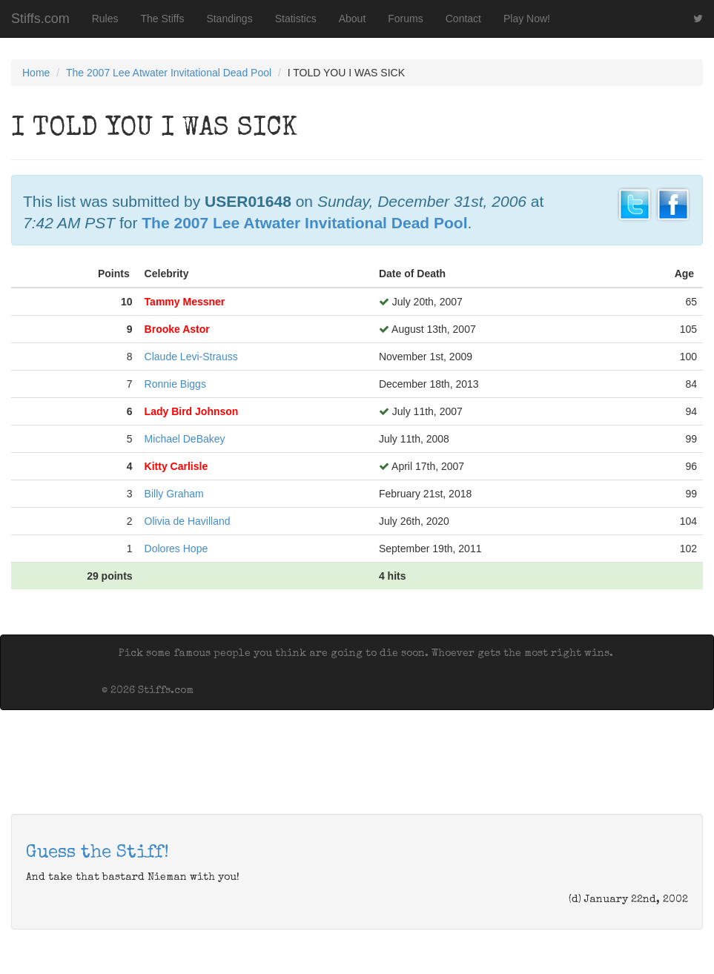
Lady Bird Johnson (192, 411)
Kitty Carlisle (176, 466)
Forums (405, 18)
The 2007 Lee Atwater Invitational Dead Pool (168, 73)
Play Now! (526, 18)
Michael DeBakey (185, 439)
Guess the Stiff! (97, 853)
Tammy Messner (185, 302)
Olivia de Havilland (188, 521)
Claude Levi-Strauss (191, 356)
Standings (229, 18)
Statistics (296, 18)
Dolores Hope (176, 548)
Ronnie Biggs (175, 384)
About (352, 18)
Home (36, 73)
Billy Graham (174, 494)
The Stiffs (163, 18)
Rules (105, 18)
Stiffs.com (40, 18)
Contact (463, 18)
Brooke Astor (177, 329)
